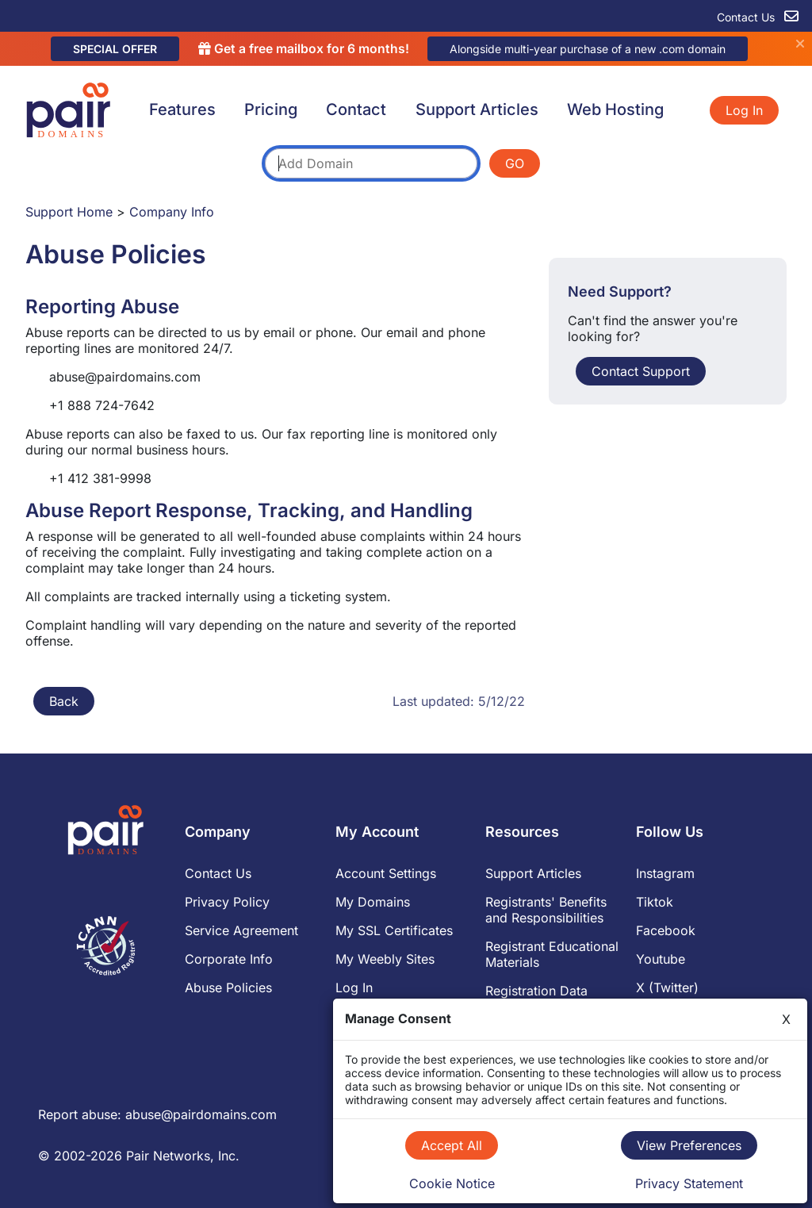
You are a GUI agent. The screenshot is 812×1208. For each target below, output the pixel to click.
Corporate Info (229, 959)
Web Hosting (615, 109)
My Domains (372, 902)
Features (182, 109)
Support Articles (477, 109)
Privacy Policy (227, 902)
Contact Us (218, 873)
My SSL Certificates (394, 930)
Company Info (171, 212)
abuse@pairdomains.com (201, 1114)
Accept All (451, 1145)
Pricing (270, 109)
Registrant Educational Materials (552, 954)
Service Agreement (241, 930)
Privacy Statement (689, 1183)
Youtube (660, 959)
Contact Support (641, 371)
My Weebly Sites (385, 959)
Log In (744, 110)
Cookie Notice (452, 1183)
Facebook (665, 930)
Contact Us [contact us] (758, 17)
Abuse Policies (228, 987)
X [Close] (786, 1019)
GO (514, 163)
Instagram (665, 873)
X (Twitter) (667, 987)
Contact (356, 109)
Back (64, 701)
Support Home (69, 212)
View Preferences (689, 1145)
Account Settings (385, 873)
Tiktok (654, 902)
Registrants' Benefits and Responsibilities (546, 910)
